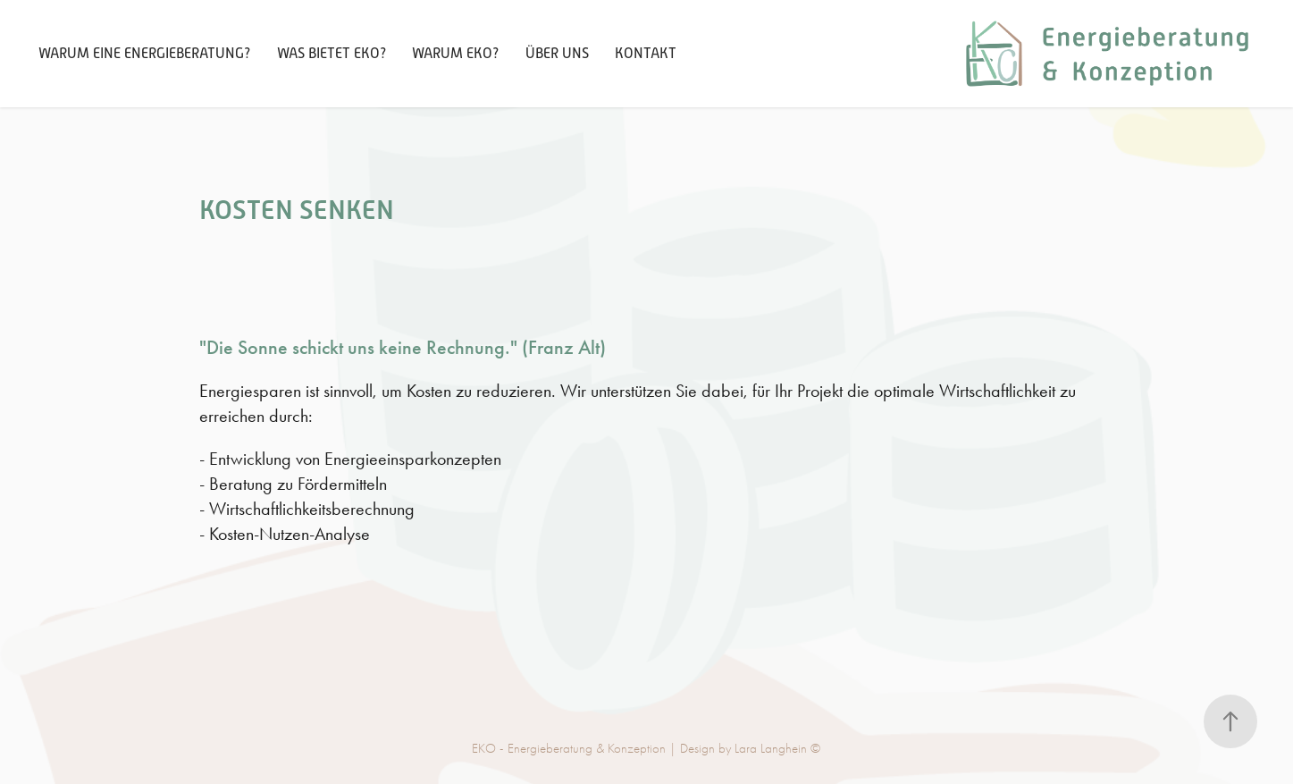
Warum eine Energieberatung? (144, 54)
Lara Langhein (771, 748)
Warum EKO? (455, 54)
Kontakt (645, 54)
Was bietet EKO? (331, 54)
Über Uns (557, 54)
